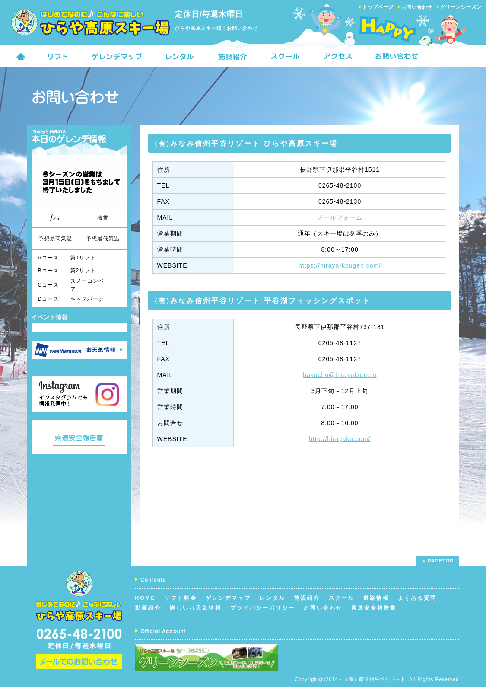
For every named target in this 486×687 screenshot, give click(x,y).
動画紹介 (148, 608)
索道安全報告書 (374, 608)
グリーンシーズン (461, 7)
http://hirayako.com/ (339, 438)
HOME (145, 598)
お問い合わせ (416, 7)
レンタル (273, 598)
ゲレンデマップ (228, 598)
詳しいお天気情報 (196, 608)
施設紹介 (307, 598)
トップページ (378, 7)
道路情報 (376, 598)
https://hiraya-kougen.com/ (340, 265)
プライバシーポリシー (262, 608)
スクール (342, 598)
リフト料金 (181, 598)
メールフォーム (339, 217)
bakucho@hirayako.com (339, 374)
